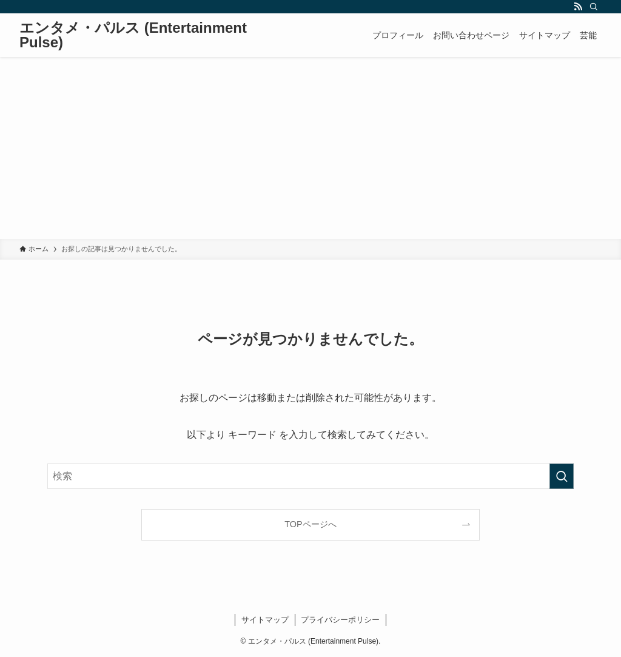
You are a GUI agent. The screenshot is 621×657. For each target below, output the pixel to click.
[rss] (578, 6)
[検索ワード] (310, 476)
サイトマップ (265, 619)
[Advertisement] (310, 148)
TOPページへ (310, 524)
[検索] (594, 6)
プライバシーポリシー (340, 619)
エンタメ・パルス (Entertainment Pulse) (133, 35)
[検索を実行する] (561, 476)
